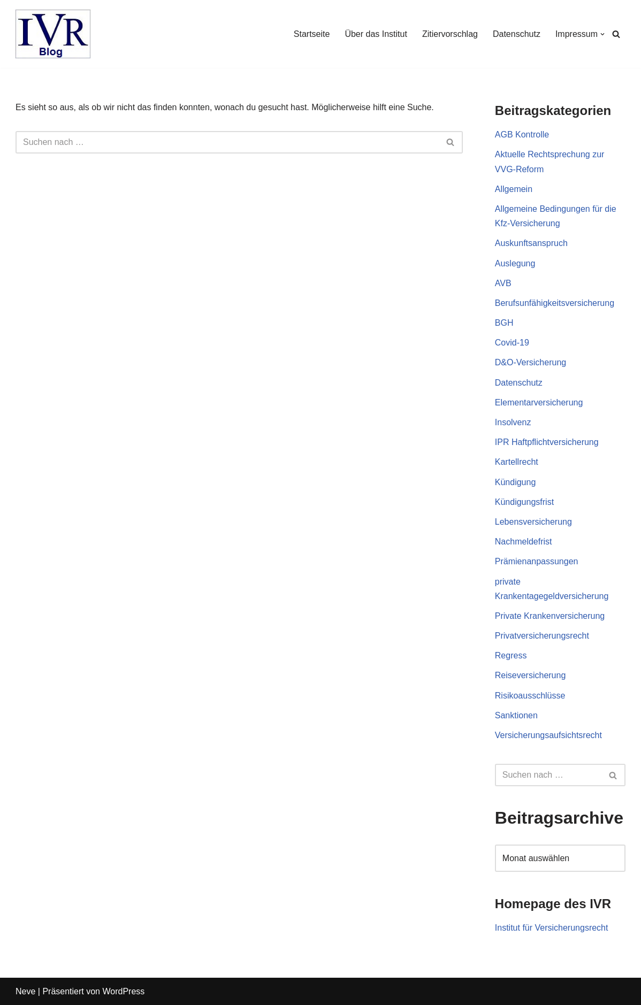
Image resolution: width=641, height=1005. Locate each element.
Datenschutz (516, 34)
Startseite (312, 34)
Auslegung (515, 263)
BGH (504, 322)
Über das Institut (376, 34)
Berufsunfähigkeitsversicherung (554, 303)
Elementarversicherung (539, 402)
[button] (602, 34)
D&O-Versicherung (530, 362)
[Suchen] (616, 34)
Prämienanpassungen (536, 561)
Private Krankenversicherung (550, 615)
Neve (25, 991)
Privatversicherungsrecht (542, 635)
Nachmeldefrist (523, 541)
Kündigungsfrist (524, 502)
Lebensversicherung (533, 521)
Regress (511, 655)
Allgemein (513, 189)
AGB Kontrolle (522, 134)
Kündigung (515, 482)
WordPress (123, 991)
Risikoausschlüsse (530, 695)
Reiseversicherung (530, 675)
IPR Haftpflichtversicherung (547, 442)
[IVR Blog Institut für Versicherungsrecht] (53, 34)
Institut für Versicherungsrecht (551, 927)
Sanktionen (516, 715)
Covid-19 (512, 342)
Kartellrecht (516, 461)
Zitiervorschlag (450, 34)
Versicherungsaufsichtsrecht (548, 735)
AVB (503, 283)
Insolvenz (513, 422)
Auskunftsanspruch (531, 243)
